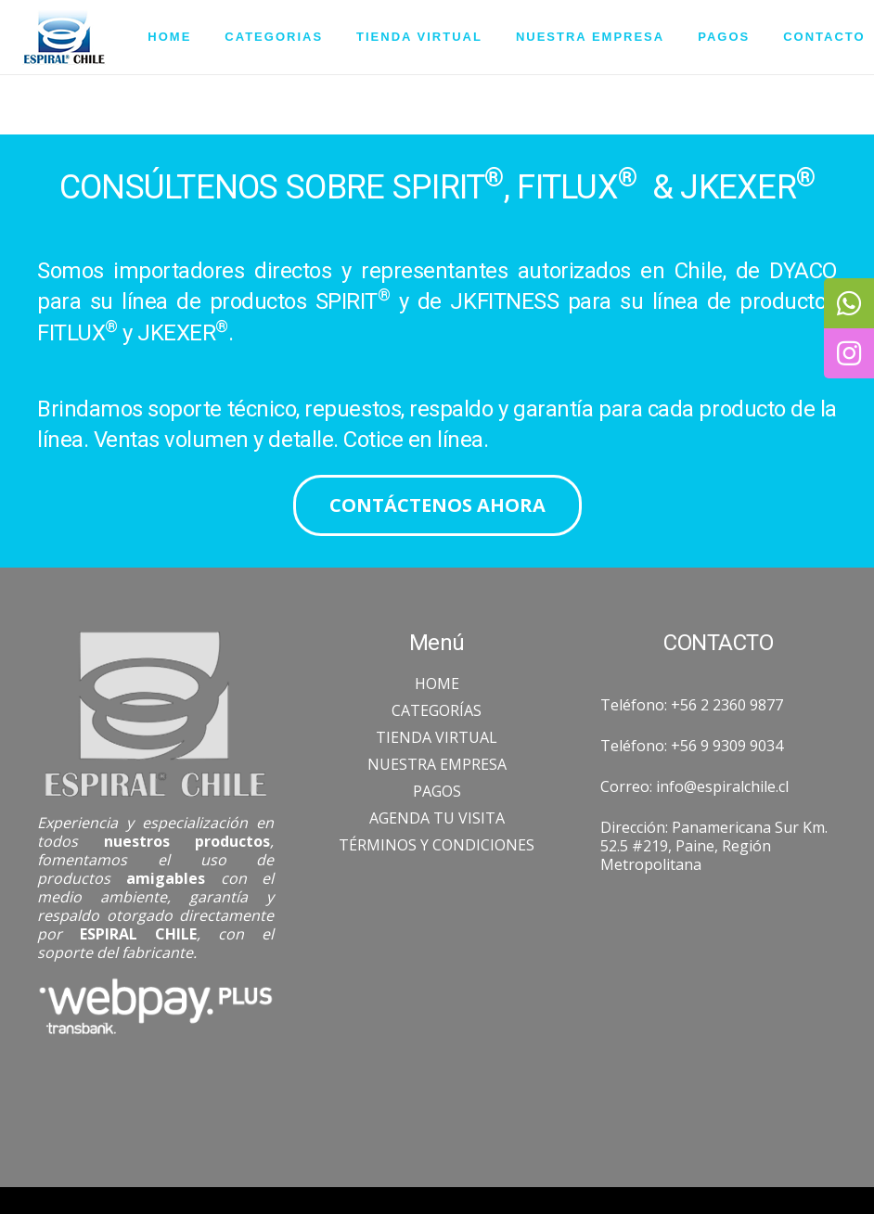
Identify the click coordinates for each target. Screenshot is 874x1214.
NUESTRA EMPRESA (437, 764)
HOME (437, 683)
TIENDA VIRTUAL (436, 737)
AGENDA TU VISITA (437, 818)
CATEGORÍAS (437, 710)
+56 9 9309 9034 (727, 745)
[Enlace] (64, 37)
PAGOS (437, 791)
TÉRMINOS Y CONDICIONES (436, 845)
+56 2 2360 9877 (727, 705)
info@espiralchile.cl (722, 786)
